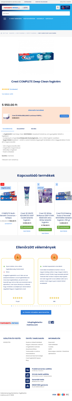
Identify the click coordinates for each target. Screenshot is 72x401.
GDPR (50, 349)
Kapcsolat (49, 18)
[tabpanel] (17, 281)
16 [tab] (40, 306)
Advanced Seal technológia (34, 356)
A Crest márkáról (15, 18)
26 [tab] (58, 306)
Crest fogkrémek (20, 33)
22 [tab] (51, 306)
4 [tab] (17, 306)
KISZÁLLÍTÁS (6, 342)
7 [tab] (23, 306)
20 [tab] (47, 306)
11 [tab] (30, 306)
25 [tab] (57, 306)
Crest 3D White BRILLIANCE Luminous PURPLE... (27, 115)
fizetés (69, 2)
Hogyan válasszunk (42, 2)
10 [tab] (28, 306)
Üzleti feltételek (53, 344)
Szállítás (63, 2)
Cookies (50, 347)
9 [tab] (27, 306)
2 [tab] (13, 306)
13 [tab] (34, 306)
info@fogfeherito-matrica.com (11, 2)
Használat (40, 18)
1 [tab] (12, 306)
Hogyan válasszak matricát (34, 344)
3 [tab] (15, 306)
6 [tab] (21, 306)
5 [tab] (19, 306)
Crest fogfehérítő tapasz (33, 358)
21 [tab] (49, 306)
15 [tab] (38, 306)
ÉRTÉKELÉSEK (27, 2)
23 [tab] (53, 306)
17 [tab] (42, 306)
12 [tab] (32, 306)
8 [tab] (25, 306)
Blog (27, 360)
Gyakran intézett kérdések (34, 342)
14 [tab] (36, 306)
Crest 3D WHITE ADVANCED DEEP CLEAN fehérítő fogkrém (27, 216)
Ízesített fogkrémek (31, 33)
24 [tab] (55, 306)
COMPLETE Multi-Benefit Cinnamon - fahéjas (8, 215)
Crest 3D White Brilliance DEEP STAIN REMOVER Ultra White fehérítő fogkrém (45, 217)
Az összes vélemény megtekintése (36, 312)
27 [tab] (60, 306)
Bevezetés (11, 33)
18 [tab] (43, 306)
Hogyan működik (29, 18)
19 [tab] (45, 306)
